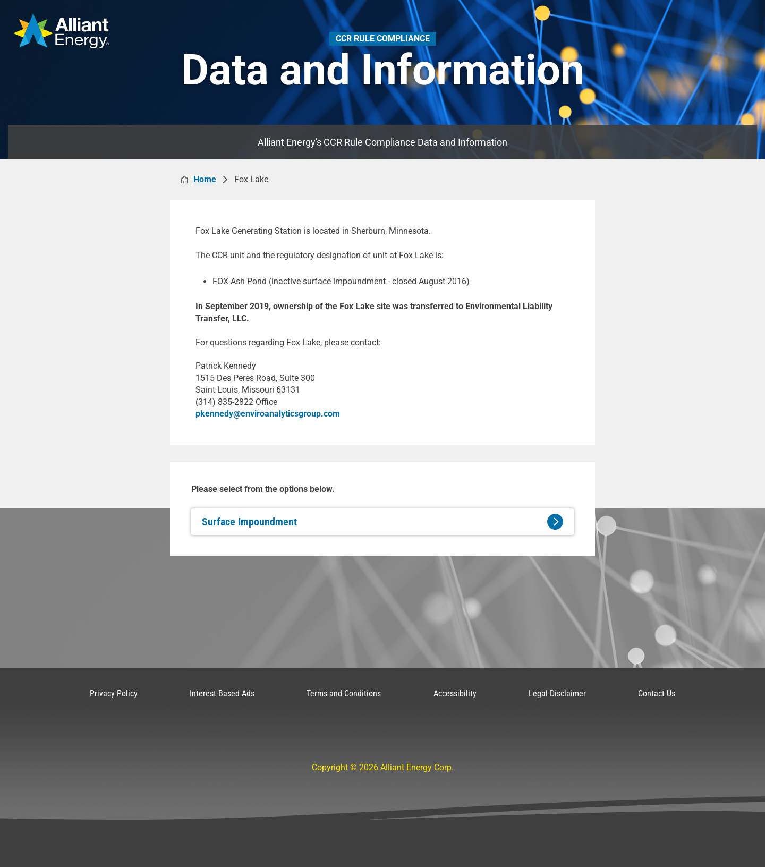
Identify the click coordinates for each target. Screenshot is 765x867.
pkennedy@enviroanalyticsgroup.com (268, 414)
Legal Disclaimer (557, 693)
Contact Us (656, 693)
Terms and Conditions (344, 693)
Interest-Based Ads (222, 693)
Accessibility (455, 693)
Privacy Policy (114, 693)
